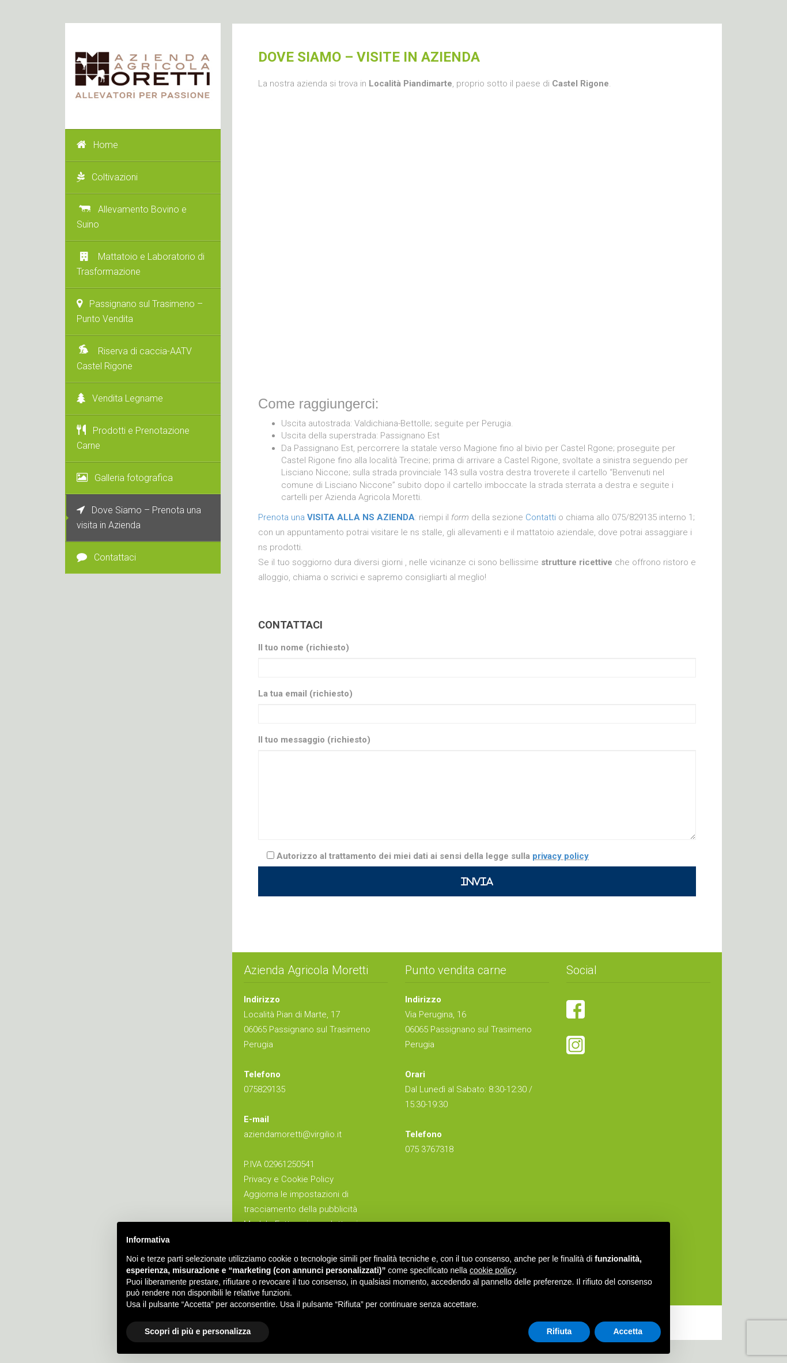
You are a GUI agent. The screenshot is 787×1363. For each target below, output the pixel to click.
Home (97, 144)
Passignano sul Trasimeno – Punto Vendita (140, 311)
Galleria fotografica (125, 477)
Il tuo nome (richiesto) (303, 647)
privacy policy (560, 856)
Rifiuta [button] (559, 1331)
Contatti (541, 517)
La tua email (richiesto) (305, 693)
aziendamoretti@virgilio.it (293, 1134)
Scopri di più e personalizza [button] (198, 1331)
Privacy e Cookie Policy (289, 1179)
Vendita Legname (120, 398)
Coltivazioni (107, 177)
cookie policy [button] (492, 1270)
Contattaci (106, 557)
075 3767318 (429, 1149)
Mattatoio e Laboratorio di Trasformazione (141, 264)
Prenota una (336, 517)
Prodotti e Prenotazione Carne (133, 438)
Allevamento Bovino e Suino (132, 217)
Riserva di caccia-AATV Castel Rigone (134, 359)
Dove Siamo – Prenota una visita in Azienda (139, 518)
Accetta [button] (627, 1331)
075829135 (264, 1089)
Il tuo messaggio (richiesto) (314, 739)
